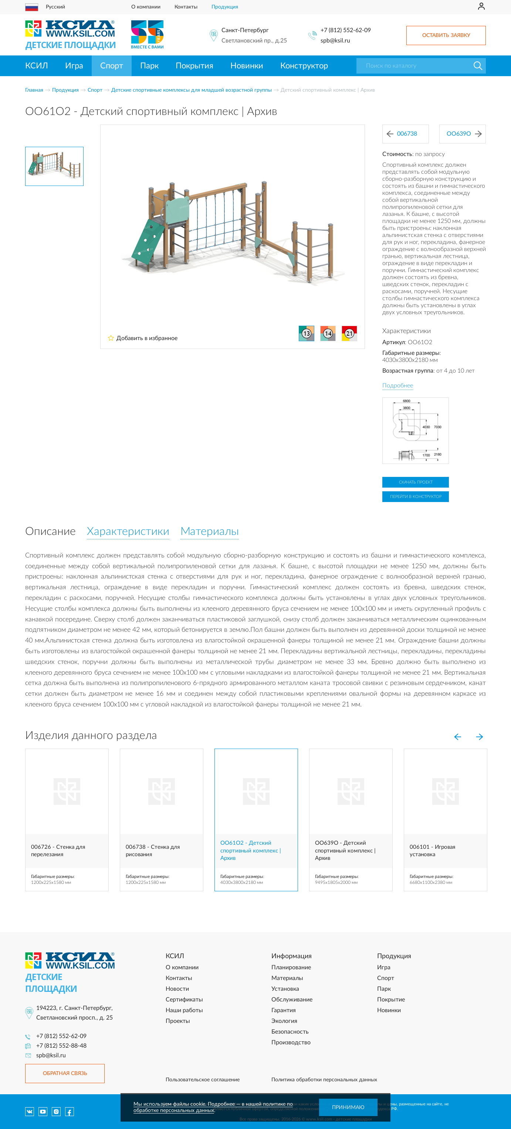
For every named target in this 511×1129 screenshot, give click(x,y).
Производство (291, 1042)
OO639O (464, 134)
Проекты (178, 1021)
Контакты (186, 7)
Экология (284, 1021)
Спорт (111, 66)
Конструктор (304, 66)
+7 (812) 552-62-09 (346, 30)
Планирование (291, 967)
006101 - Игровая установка (432, 850)
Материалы (287, 978)
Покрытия (194, 66)
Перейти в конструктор (415, 497)
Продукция (224, 7)
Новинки (246, 66)
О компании (145, 7)
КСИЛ (36, 66)
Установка (285, 989)
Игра (74, 66)
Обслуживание (291, 1000)
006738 (401, 134)
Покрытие (391, 1000)
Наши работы (184, 1010)
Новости (177, 989)
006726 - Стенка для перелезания (58, 850)
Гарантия (283, 1010)
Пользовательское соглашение (203, 1079)
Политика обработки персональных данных (324, 1079)
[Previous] (457, 737)
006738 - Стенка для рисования (153, 850)
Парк (149, 66)
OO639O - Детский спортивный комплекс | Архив (345, 850)
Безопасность (290, 1032)
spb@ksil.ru (335, 41)
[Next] (479, 737)
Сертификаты (184, 1000)
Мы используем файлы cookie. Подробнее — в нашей (198, 1104)
